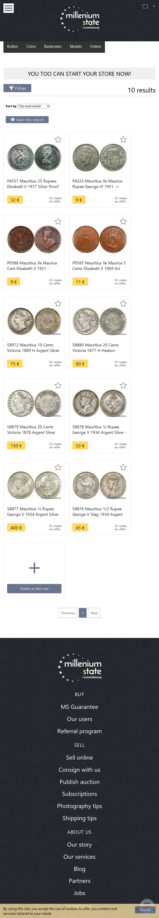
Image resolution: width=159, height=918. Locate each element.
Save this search (106, 109)
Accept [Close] (145, 909)
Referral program (79, 576)
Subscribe (141, 862)
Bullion (12, 46)
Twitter (94, 835)
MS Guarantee (79, 552)
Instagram (75, 835)
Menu (8, 8)
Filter (21, 88)
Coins (31, 46)
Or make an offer (42, 189)
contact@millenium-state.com (79, 765)
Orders (95, 46)
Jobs (79, 738)
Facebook (65, 835)
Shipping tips (80, 663)
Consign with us (79, 615)
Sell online (79, 602)
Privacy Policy (79, 901)
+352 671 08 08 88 (79, 800)
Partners (79, 726)
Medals (76, 46)
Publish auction (80, 627)
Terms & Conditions (79, 888)
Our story (79, 689)
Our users (79, 564)
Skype (75, 811)
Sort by (11, 105)
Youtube (84, 835)
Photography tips (79, 651)
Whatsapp (84, 811)
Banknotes (53, 46)
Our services (79, 702)
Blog (79, 714)
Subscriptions (79, 639)
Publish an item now (79, 414)
